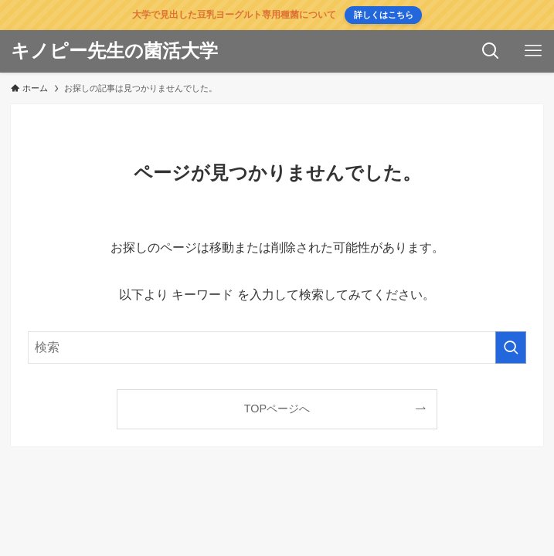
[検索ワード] (277, 347)
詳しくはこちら (383, 14)
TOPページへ (277, 408)
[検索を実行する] (510, 347)
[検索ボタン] (490, 51)
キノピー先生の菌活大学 (114, 51)
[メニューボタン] (533, 51)
